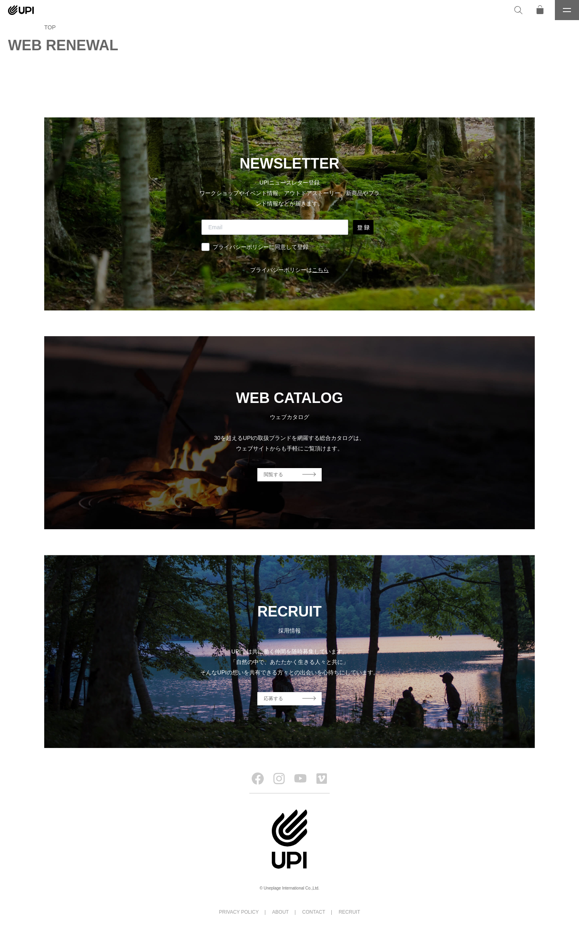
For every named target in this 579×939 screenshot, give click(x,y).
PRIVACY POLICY (239, 912)
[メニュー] (567, 10)
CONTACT (313, 912)
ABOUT (280, 912)
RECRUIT (349, 912)
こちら (320, 270)
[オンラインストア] (540, 10)
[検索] (518, 10)
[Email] (274, 227)
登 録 (363, 227)
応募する (273, 698)
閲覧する (273, 474)
